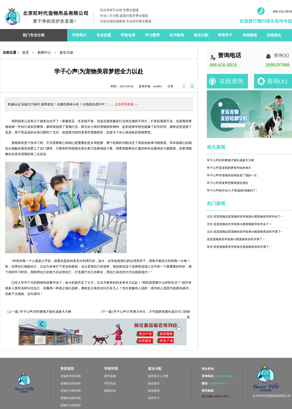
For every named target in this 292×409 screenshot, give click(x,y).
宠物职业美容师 (70, 383)
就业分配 (201, 35)
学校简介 (79, 35)
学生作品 (110, 383)
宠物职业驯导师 (70, 398)
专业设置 (103, 35)
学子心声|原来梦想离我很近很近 (227, 183)
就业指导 (154, 383)
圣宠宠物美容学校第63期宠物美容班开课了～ (236, 239)
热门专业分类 (34, 35)
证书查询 (176, 35)
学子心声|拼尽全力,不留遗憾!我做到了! (232, 190)
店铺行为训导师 (70, 390)
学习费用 (152, 35)
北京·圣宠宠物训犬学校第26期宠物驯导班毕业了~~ (239, 224)
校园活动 (110, 390)
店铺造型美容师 (70, 376)
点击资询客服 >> (126, 104)
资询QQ (277, 81)
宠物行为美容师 (70, 405)
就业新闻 (154, 390)
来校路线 (249, 35)
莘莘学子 (225, 35)
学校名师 (128, 35)
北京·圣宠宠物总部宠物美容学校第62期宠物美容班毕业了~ (244, 216)
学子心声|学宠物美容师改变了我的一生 (232, 175)
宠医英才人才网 (158, 376)
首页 (25, 52)
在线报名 (274, 35)
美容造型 (67, 368)
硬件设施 (110, 376)
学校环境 (111, 368)
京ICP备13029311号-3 (215, 396)
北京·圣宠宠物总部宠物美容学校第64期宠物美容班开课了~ (244, 231)
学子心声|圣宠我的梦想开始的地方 (229, 168)
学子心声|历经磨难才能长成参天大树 (45, 311)
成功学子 (154, 398)
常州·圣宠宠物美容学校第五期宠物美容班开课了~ (239, 247)
